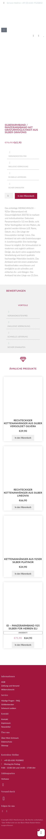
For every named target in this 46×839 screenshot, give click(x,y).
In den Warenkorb (26, 196)
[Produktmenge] (9, 196)
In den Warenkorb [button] (23, 437)
